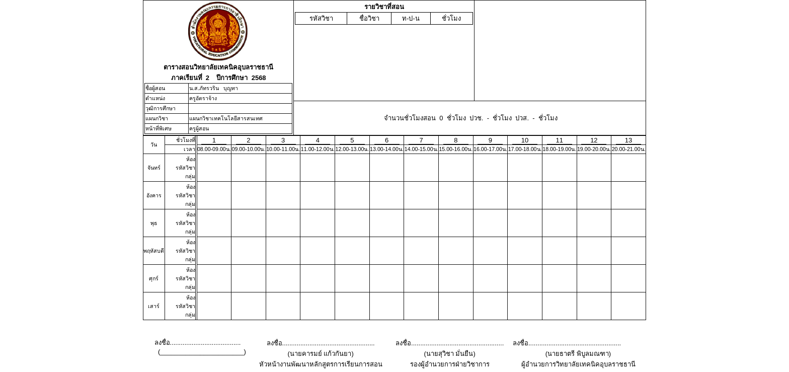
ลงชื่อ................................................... (321, 343)
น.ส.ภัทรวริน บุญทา (213, 88)
